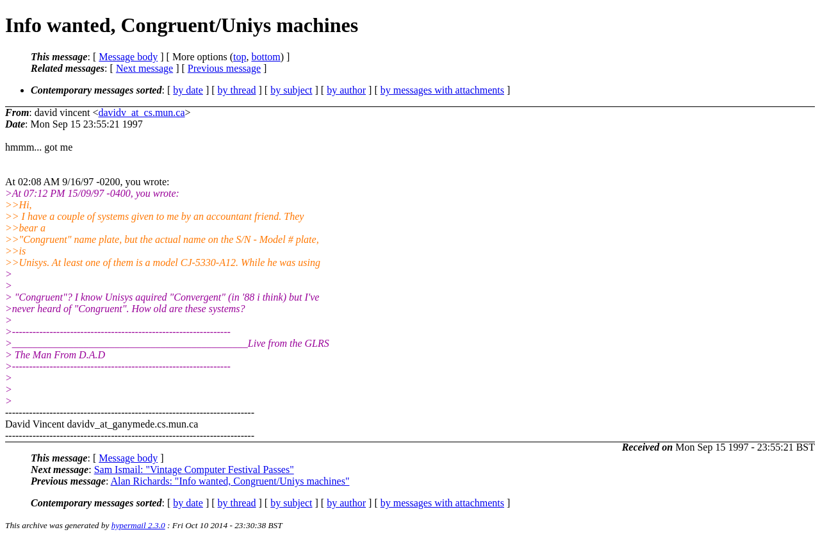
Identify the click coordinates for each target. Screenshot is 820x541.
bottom (265, 56)
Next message (144, 68)
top (239, 56)
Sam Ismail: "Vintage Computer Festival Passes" (194, 469)
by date (188, 90)
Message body (128, 56)
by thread (237, 90)
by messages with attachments (442, 90)
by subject (291, 90)
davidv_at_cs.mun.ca (141, 112)
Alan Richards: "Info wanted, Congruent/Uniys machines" (229, 481)
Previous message (224, 68)
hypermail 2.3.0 (138, 525)
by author (346, 90)
